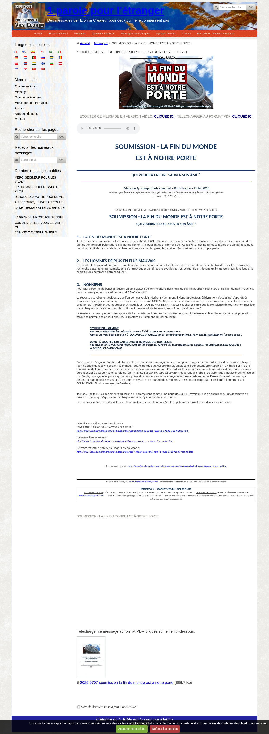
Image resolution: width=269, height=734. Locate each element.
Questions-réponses (103, 33)
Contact (186, 33)
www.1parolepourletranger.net (143, 481)
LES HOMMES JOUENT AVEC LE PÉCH (37, 189)
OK (251, 7)
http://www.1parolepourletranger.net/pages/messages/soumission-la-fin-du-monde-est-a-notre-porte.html (177, 466)
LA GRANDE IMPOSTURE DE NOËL (39, 217)
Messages (80, 33)
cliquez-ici (164, 116)
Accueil (38, 33)
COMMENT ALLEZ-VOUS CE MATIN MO (39, 225)
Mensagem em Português (135, 33)
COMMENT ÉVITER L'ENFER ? (36, 232)
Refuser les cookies (165, 728)
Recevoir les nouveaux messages (216, 33)
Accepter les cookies (131, 728)
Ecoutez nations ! (58, 33)
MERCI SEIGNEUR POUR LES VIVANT (35, 179)
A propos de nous (166, 33)
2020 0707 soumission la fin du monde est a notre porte (126, 683)
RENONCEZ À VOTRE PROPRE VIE (39, 196)
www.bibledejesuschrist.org (91, 495)
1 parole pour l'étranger (105, 10)
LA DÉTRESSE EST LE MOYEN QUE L (40, 210)
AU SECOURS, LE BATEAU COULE (39, 202)
